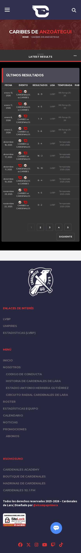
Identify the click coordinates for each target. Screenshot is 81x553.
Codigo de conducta (24, 374)
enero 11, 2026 (8, 106)
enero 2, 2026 (8, 131)
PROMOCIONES (15, 429)
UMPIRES (10, 326)
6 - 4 (40, 180)
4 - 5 (40, 106)
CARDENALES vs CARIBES (23, 94)
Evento (23, 85)
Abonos (12, 436)
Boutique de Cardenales (24, 476)
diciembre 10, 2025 (8, 180)
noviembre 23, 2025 (8, 192)
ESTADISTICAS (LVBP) (19, 333)
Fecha (8, 85)
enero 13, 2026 (8, 94)
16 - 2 (40, 155)
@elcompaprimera (45, 505)
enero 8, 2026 (8, 118)
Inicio (8, 360)
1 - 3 (40, 118)
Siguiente (65, 236)
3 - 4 (40, 143)
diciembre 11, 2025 (8, 168)
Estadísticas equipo (20, 408)
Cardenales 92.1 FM (19, 490)
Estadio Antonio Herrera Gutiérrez (37, 388)
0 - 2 (40, 205)
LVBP (7, 319)
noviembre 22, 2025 (8, 205)
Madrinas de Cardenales (24, 483)
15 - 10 (40, 168)
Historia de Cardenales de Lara (33, 381)
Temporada (65, 85)
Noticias (10, 422)
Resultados (40, 85)
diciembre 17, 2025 (8, 155)
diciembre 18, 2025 (8, 143)
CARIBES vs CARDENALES (23, 119)
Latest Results (40, 55)
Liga (52, 85)
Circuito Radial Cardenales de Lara (37, 395)
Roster (9, 401)
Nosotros (12, 367)
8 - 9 (40, 94)
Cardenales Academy (21, 469)
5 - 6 (40, 131)
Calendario (13, 415)
